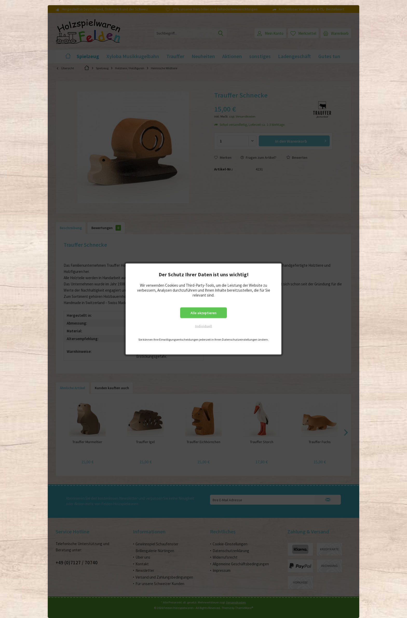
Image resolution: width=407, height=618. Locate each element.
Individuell (203, 326)
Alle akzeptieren (203, 313)
